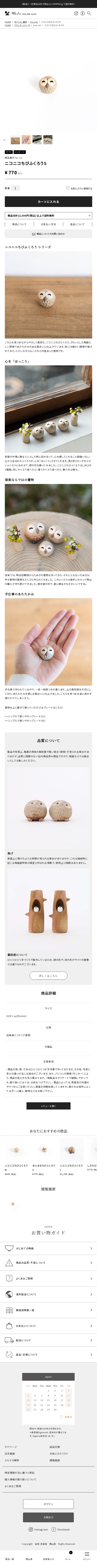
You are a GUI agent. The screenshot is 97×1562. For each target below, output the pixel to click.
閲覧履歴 (55, 1460)
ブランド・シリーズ (22, 25)
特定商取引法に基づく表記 (19, 1472)
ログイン (48, 1504)
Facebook (63, 1529)
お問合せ (48, 1517)
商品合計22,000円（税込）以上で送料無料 (31, 215)
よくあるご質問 (13, 1486)
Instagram (41, 1529)
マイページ (11, 1447)
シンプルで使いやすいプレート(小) (26, 716)
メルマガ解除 (12, 1460)
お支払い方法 (48, 224)
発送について (19, 224)
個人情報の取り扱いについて (20, 1479)
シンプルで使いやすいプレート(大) (26, 720)
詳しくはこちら (48, 975)
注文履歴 (10, 1453)
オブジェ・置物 (20, 21)
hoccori (34, 21)
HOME (8, 21)
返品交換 (55, 1447)
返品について (77, 224)
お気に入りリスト (59, 1453)
